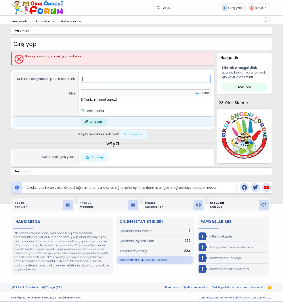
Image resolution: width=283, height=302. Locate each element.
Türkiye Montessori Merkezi (226, 247)
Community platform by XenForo (235, 297)
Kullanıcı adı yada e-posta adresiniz (46, 78)
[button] (53, 21)
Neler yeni (68, 21)
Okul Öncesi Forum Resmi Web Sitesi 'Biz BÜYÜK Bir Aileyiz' (46, 297)
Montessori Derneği (220, 258)
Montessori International (224, 269)
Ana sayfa (20, 21)
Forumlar (43, 21)
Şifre (72, 93)
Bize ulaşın (172, 287)
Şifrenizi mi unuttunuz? (99, 99)
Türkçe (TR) (52, 287)
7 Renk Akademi (217, 236)
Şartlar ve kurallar (195, 287)
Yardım (242, 287)
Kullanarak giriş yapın (59, 156)
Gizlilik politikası (223, 287)
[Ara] (178, 7)
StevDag (217, 203)
